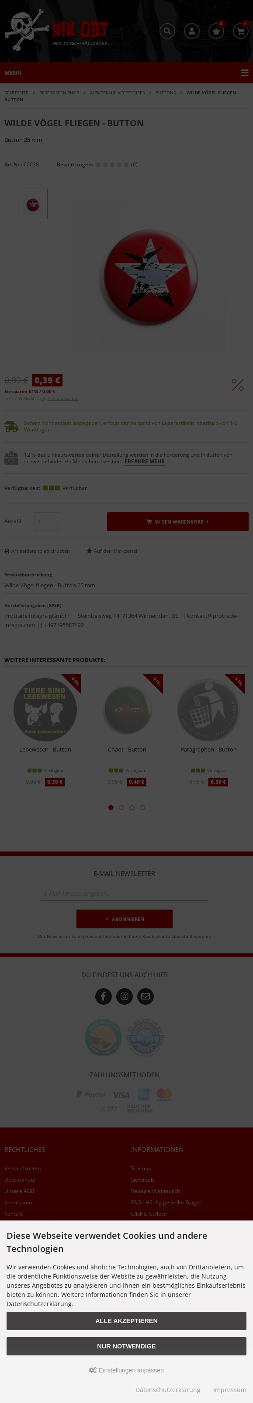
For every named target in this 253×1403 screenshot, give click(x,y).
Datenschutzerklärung (168, 1390)
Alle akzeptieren (126, 1320)
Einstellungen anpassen (126, 1370)
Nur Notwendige (126, 1346)
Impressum (229, 1390)
